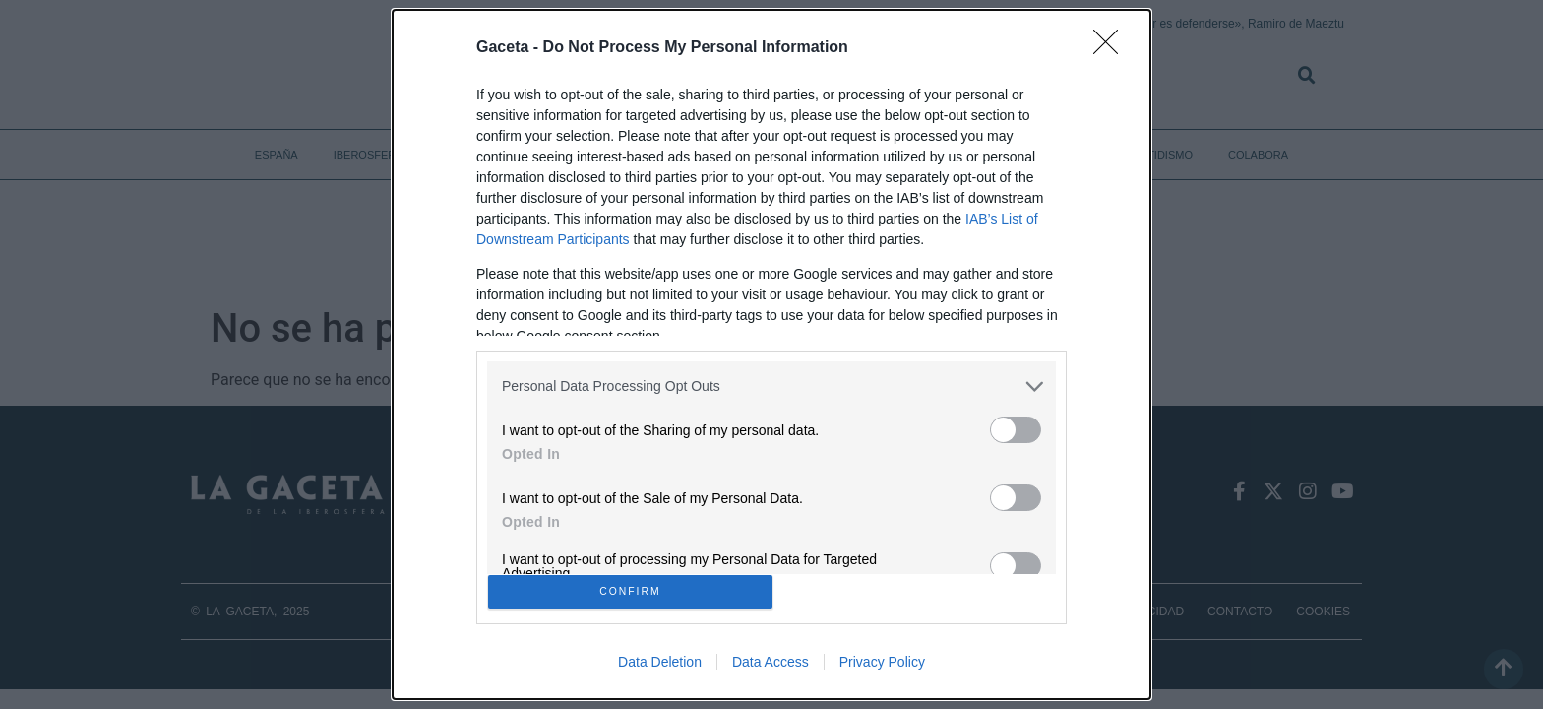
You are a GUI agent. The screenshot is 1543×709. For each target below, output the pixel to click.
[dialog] (771, 354)
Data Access (770, 668)
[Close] (1112, 42)
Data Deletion (660, 668)
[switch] (1015, 424)
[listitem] (771, 380)
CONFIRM (636, 591)
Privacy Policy (882, 668)
